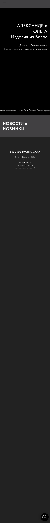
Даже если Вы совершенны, (33, 45)
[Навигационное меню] (4, 4)
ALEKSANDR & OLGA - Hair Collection (31, 21)
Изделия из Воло (28, 36)
